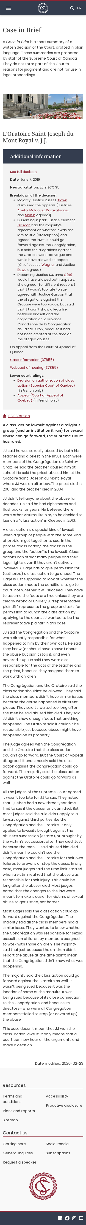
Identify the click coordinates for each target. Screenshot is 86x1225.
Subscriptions (58, 1153)
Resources (14, 1085)
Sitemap (10, 1120)
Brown (62, 200)
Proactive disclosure (64, 1105)
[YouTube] (81, 1218)
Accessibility (57, 1096)
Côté (68, 274)
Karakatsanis (57, 210)
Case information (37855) (32, 360)
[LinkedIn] (60, 1218)
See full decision (23, 171)
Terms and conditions (12, 1099)
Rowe (21, 269)
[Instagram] (74, 1218)
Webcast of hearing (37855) (34, 367)
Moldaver (37, 210)
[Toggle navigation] (8, 8)
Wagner (48, 264)
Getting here (14, 1144)
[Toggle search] (72, 8)
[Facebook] (67, 1218)
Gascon (24, 225)
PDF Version (19, 415)
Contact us (15, 1133)
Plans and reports (19, 1111)
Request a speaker (19, 1162)
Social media (57, 1144)
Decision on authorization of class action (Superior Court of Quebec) (46, 383)
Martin (30, 215)
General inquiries (18, 1153)
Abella (22, 210)
